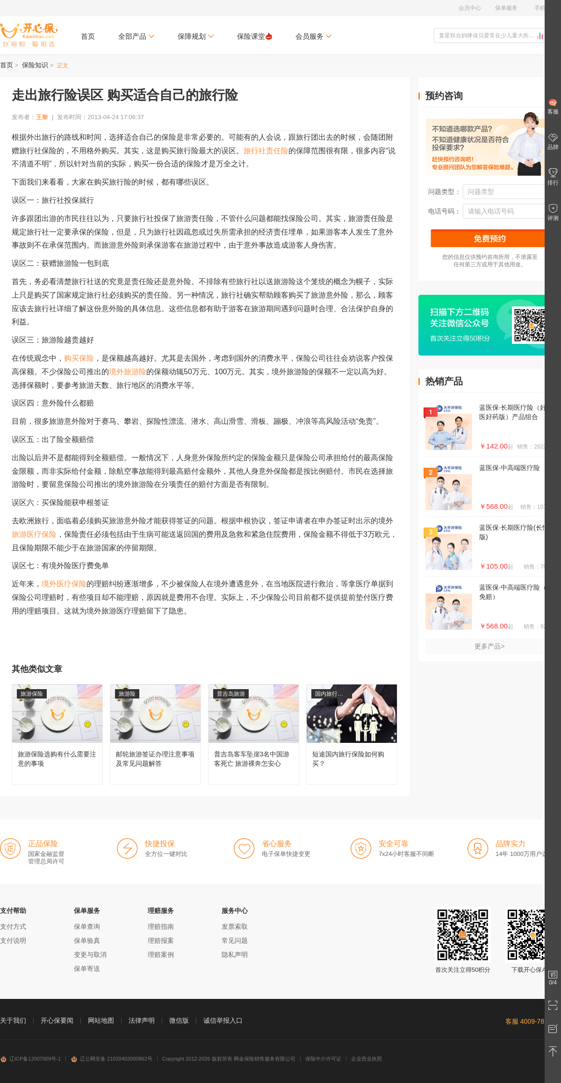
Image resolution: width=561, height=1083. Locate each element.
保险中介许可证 (323, 1059)
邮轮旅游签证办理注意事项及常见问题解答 (155, 734)
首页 (88, 36)
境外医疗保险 (64, 584)
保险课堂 (254, 36)
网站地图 (101, 1020)
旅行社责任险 (266, 151)
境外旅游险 (127, 372)
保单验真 (87, 940)
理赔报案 (161, 940)
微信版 (179, 1020)
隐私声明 (235, 954)
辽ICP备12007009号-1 (30, 1059)
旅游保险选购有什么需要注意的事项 (57, 734)
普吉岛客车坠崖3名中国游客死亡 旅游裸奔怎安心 (254, 734)
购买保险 (79, 358)
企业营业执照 (366, 1059)
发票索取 (235, 926)
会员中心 (470, 8)
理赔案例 (161, 954)
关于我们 (13, 1020)
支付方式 (13, 926)
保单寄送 (87, 968)
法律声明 (142, 1020)
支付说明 (13, 940)
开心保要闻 (57, 1020)
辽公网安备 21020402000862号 (111, 1059)
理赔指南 (161, 926)
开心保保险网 (29, 35)
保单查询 (87, 926)
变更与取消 (90, 954)
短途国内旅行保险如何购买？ (352, 734)
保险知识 (35, 65)
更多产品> (489, 646)
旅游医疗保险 (34, 534)
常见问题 (235, 940)
